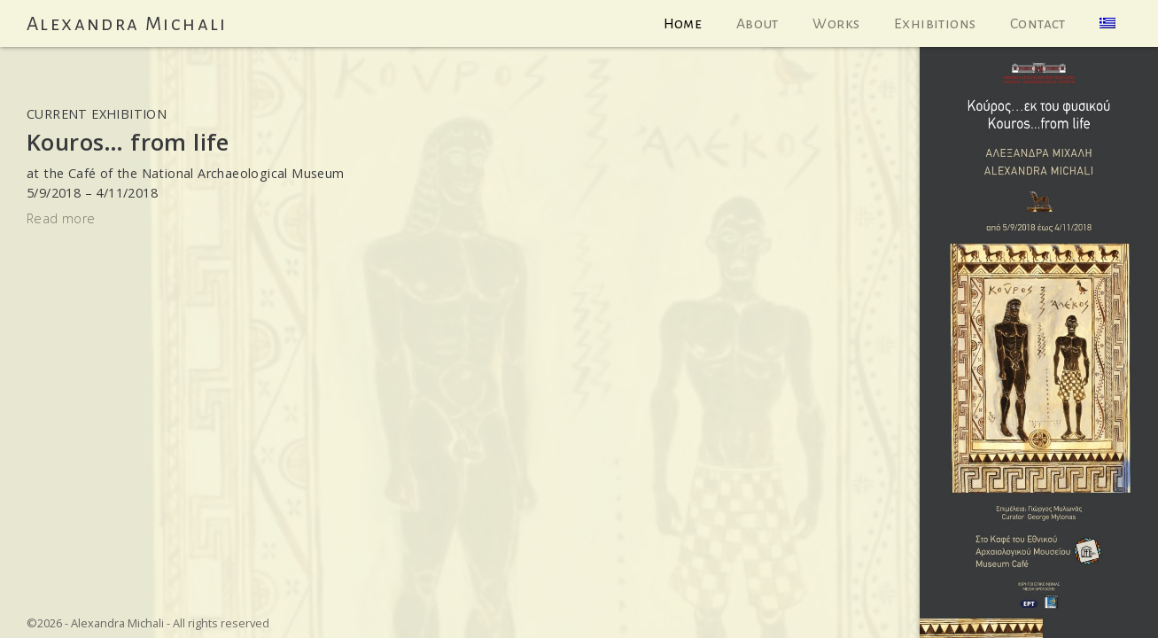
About (757, 24)
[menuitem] (1107, 23)
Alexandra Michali (127, 24)
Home (683, 24)
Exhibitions (934, 24)
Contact (1038, 24)
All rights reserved (221, 623)
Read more (61, 218)
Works (835, 24)
